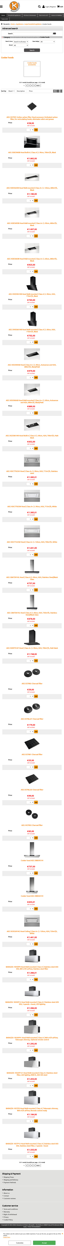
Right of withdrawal (10, 1217)
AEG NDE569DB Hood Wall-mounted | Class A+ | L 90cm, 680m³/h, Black (32, 226)
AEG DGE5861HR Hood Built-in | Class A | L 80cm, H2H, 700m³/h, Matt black (32, 439)
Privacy (6, 1219)
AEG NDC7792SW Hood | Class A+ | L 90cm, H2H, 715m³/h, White (32, 509)
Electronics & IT (43, 16)
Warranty (7, 1214)
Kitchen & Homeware (30, 16)
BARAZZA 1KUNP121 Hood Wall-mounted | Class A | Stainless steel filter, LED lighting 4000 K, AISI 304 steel (32, 1076)
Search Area (9, 44)
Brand (11, 47)
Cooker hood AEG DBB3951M (32, 863)
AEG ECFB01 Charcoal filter (32, 757)
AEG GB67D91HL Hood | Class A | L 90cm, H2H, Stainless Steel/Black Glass (32, 580)
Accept (44, 1243)
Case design (35, 44)
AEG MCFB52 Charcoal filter (32, 827)
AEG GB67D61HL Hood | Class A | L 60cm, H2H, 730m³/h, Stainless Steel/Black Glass (32, 616)
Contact (6, 1198)
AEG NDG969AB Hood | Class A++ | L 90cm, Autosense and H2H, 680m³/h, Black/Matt (32, 368)
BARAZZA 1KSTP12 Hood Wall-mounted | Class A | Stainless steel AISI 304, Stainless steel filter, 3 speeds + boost (32, 1147)
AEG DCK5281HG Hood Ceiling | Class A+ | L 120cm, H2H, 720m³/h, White (32, 935)
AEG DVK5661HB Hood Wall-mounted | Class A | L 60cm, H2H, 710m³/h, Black (32, 333)
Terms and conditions (11, 1211)
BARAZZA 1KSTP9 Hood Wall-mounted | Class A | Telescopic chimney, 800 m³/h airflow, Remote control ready (32, 1112)
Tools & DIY (4, 21)
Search (10, 36)
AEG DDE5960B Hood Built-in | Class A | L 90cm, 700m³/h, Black (32, 155)
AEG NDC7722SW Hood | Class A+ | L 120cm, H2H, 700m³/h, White (32, 544)
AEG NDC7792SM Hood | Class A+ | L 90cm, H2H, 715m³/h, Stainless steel (32, 474)
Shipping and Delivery (11, 1182)
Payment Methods (10, 1185)
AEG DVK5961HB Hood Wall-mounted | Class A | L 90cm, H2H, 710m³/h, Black (32, 297)
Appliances (19, 40)
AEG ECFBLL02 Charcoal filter (32, 792)
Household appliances (14, 16)
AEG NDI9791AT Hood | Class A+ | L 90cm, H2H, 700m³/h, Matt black (32, 650)
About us (7, 1195)
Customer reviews (10, 1201)
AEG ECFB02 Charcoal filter (32, 686)
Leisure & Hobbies (56, 16)
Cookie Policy (6, 1237)
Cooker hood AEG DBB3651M (32, 898)
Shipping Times (9, 1179)
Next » (38, 88)
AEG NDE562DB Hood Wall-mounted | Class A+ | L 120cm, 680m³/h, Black (32, 191)
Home (3, 16)
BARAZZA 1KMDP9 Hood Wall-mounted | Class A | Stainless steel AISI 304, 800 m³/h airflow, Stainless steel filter (32, 970)
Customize (19, 1243)
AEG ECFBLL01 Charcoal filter (32, 721)
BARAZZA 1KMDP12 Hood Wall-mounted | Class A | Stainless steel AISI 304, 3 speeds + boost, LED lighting (32, 1005)
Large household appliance (31, 40)
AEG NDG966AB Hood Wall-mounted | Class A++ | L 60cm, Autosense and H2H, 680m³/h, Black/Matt (32, 404)
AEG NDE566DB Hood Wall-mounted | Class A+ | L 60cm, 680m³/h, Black (32, 262)
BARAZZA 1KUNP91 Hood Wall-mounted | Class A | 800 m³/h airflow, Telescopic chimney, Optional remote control (32, 1041)
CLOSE (62, 1233)
